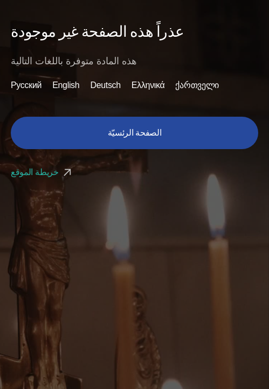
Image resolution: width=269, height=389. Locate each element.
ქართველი (196, 85)
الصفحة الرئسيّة (135, 132)
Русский (26, 85)
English (65, 85)
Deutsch (105, 85)
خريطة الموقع (42, 172)
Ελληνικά (148, 85)
